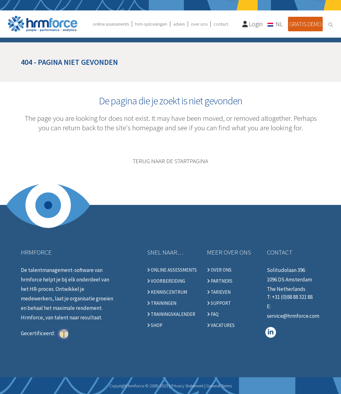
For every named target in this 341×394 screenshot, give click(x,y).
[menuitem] (275, 23)
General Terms (219, 386)
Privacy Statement (187, 386)
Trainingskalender (171, 314)
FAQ (213, 314)
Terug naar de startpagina (170, 161)
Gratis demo (305, 24)
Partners (219, 281)
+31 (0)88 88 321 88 (292, 296)
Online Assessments (172, 270)
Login (252, 24)
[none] (275, 23)
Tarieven (219, 292)
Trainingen (161, 303)
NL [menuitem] (279, 24)
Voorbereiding (166, 281)
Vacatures (221, 325)
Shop (154, 325)
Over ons (219, 270)
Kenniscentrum (167, 292)
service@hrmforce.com (293, 315)
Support (219, 303)
